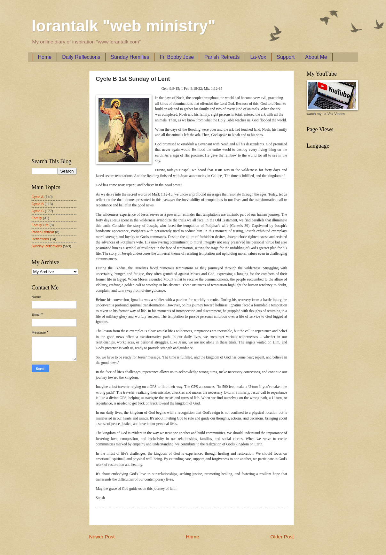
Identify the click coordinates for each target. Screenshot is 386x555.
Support (286, 57)
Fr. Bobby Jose (177, 57)
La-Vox (258, 57)
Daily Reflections (81, 57)
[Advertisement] (51, 109)
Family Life (40, 225)
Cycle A (37, 197)
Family (37, 218)
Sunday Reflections (47, 246)
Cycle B (38, 204)
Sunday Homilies (130, 57)
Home (45, 57)
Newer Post (102, 536)
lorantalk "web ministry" (124, 26)
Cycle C (38, 211)
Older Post (282, 536)
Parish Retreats (222, 57)
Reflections (40, 239)
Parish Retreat (43, 232)
